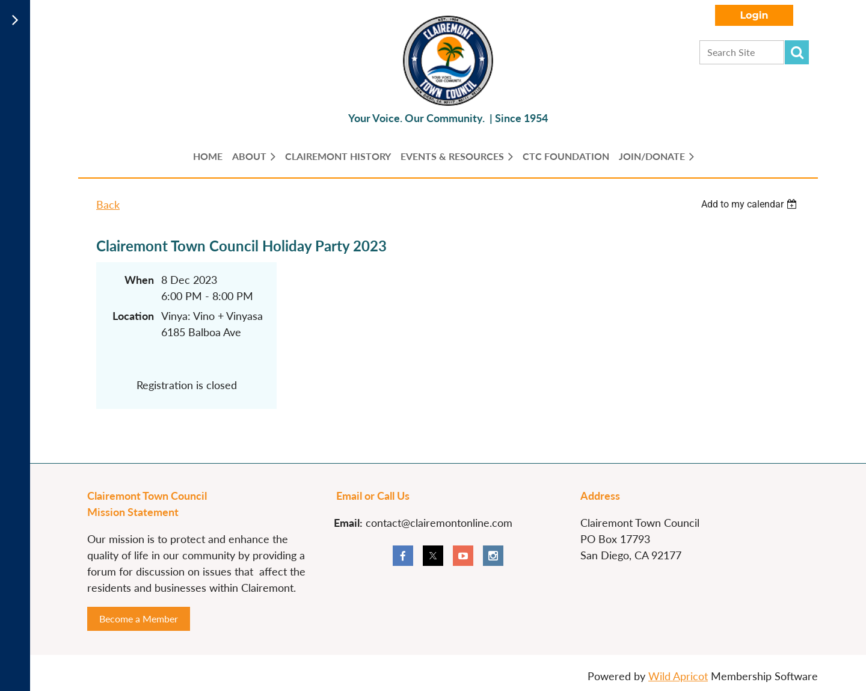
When (139, 279)
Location (133, 315)
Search (797, 52)
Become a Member (138, 618)
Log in (754, 15)
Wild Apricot (678, 676)
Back (108, 204)
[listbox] (750, 204)
